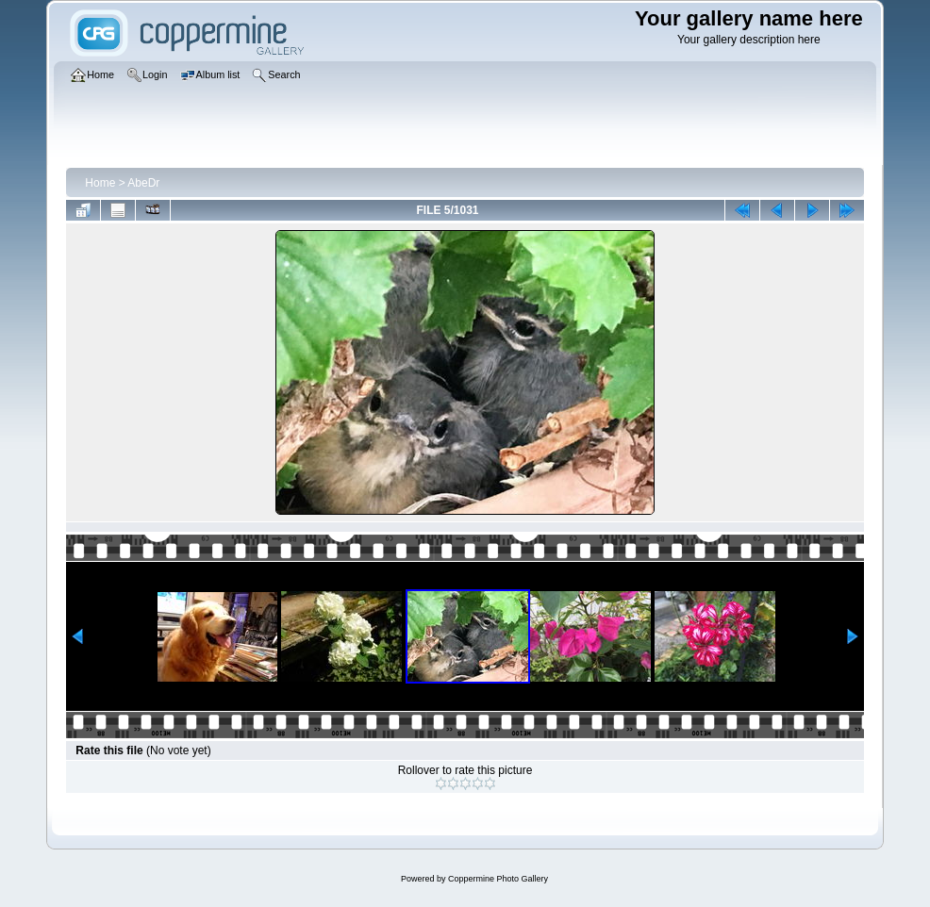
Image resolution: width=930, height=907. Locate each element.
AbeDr (143, 183)
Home (100, 183)
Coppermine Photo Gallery (498, 878)
